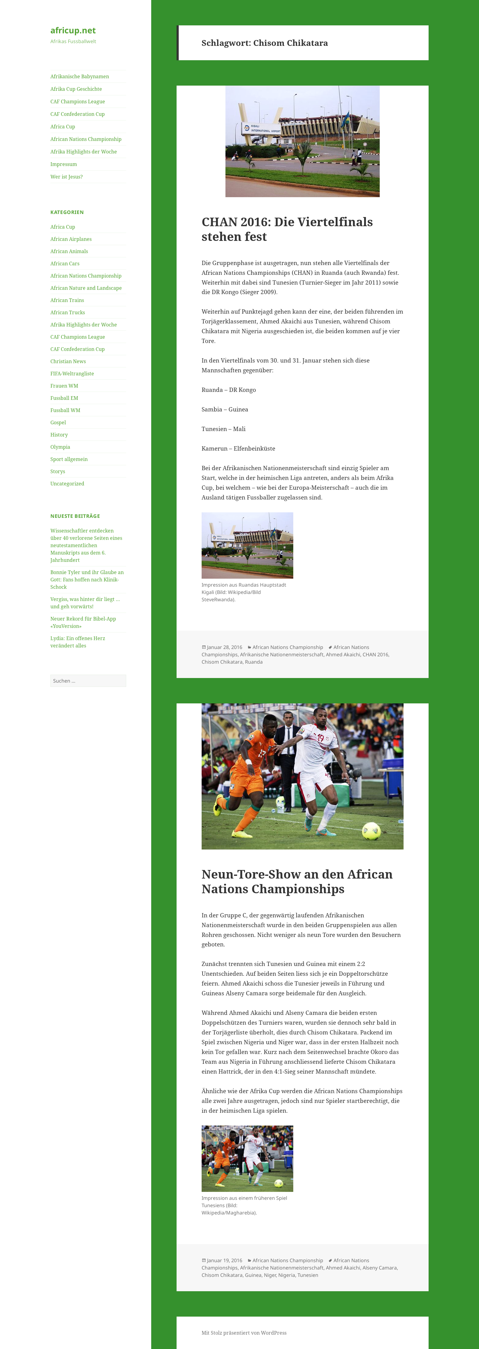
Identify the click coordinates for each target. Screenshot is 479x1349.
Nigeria (286, 1275)
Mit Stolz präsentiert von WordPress (244, 1332)
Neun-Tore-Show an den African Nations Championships (297, 881)
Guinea (253, 1275)
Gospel (58, 422)
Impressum (63, 164)
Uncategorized (67, 483)
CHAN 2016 (375, 654)
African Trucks (67, 312)
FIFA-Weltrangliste (72, 373)
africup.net (73, 30)
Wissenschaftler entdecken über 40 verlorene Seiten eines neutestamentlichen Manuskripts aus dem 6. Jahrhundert (86, 545)
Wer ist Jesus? (66, 176)
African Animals (69, 251)
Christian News (68, 361)
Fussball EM (64, 398)
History (59, 434)
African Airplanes (71, 239)
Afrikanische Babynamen (79, 76)
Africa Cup (62, 126)
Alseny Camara (380, 1267)
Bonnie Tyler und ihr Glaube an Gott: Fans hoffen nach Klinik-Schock (87, 579)
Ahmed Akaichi (343, 654)
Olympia (60, 447)
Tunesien (308, 1275)
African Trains (67, 300)
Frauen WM (64, 385)
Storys (57, 471)
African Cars (64, 263)
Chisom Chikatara (222, 661)
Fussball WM (65, 410)
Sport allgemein (69, 459)
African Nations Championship (86, 139)
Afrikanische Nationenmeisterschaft (282, 654)
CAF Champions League (77, 101)
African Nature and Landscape (86, 288)
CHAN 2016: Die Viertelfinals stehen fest (287, 228)
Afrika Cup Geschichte (76, 89)
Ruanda (254, 661)
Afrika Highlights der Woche (83, 151)
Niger (270, 1275)
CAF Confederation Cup (77, 114)
